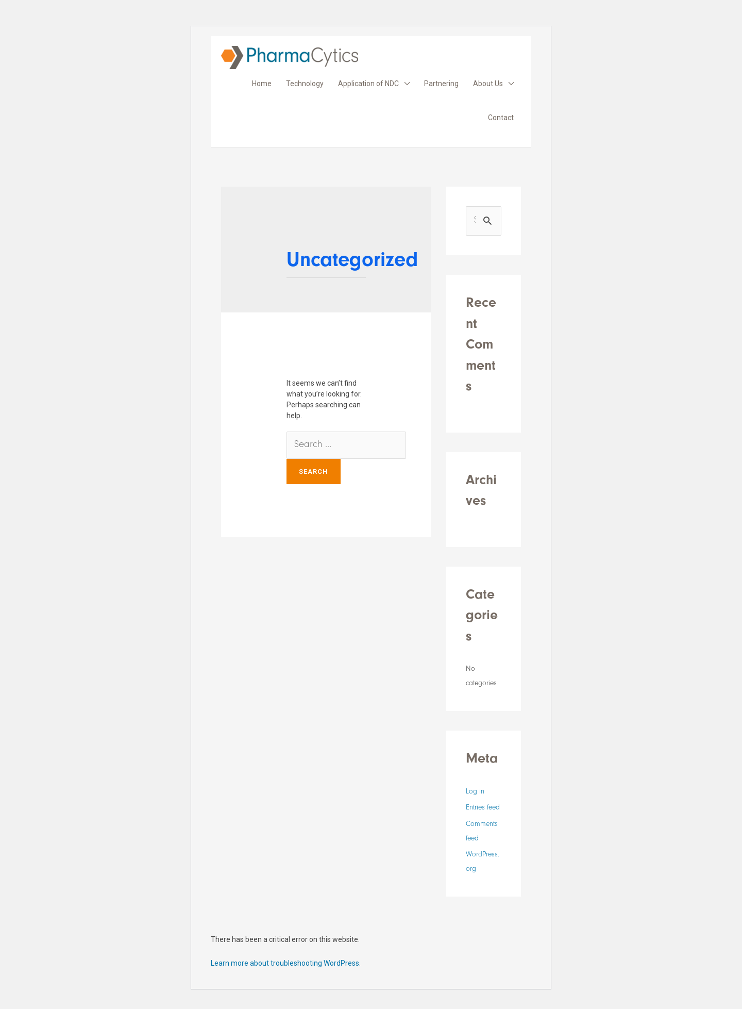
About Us (488, 83)
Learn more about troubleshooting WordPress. (286, 963)
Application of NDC (368, 83)
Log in (475, 792)
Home (262, 83)
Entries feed (483, 808)
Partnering (441, 83)
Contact (501, 117)
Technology (305, 83)
